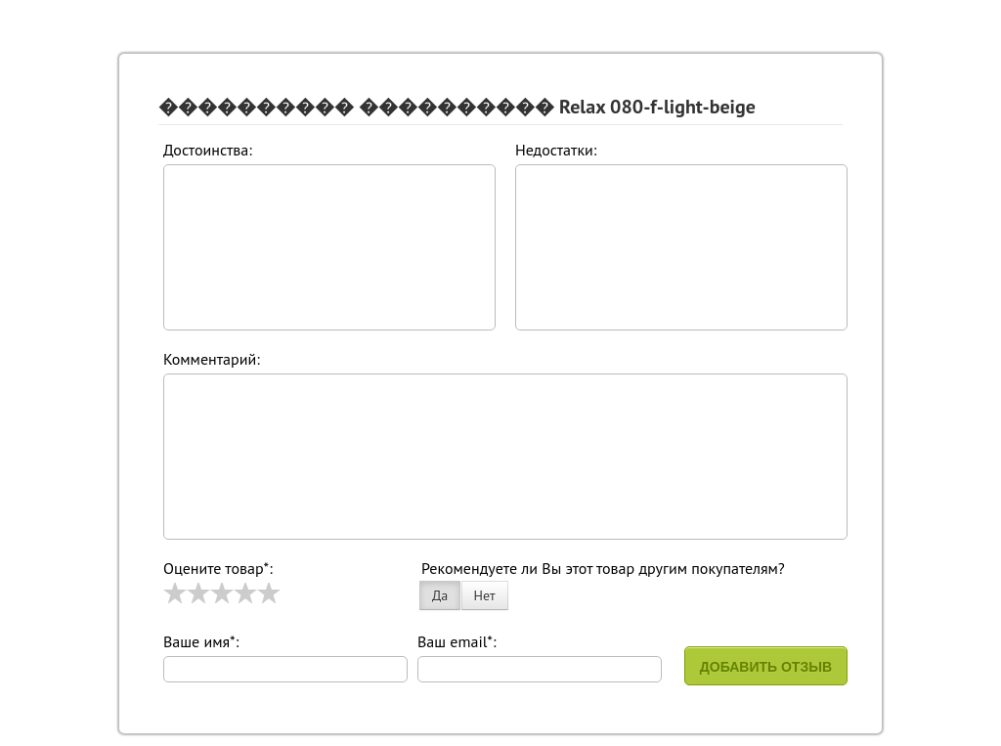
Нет (485, 595)
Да (440, 595)
